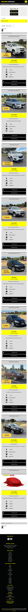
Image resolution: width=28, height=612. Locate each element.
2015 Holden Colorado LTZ (14, 36)
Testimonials (10, 560)
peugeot (10, 579)
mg (10, 575)
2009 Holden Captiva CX (14, 361)
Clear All (3, 18)
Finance (10, 556)
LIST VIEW (14, 14)
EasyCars (14, 610)
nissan (10, 580)
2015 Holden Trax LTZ (14, 144)
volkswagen (10, 574)
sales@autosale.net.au (10, 597)
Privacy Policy (4, 608)
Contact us (10, 558)
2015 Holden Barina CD (14, 470)
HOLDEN (16, 4)
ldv (10, 576)
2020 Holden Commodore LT (14, 90)
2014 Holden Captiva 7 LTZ (14, 253)
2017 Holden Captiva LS (14, 199)
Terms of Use (9, 608)
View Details (14, 84)
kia (10, 567)
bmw (10, 573)
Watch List (14, 81)
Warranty (10, 557)
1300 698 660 (10, 593)
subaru (10, 566)
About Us (10, 553)
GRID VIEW (14, 11)
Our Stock (12, 4)
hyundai (10, 569)
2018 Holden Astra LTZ (14, 416)
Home (10, 552)
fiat (10, 571)
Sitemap (10, 561)
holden (10, 583)
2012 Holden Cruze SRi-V (14, 307)
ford (10, 565)
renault (10, 581)
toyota (10, 578)
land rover (10, 570)
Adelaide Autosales (5, 4)
